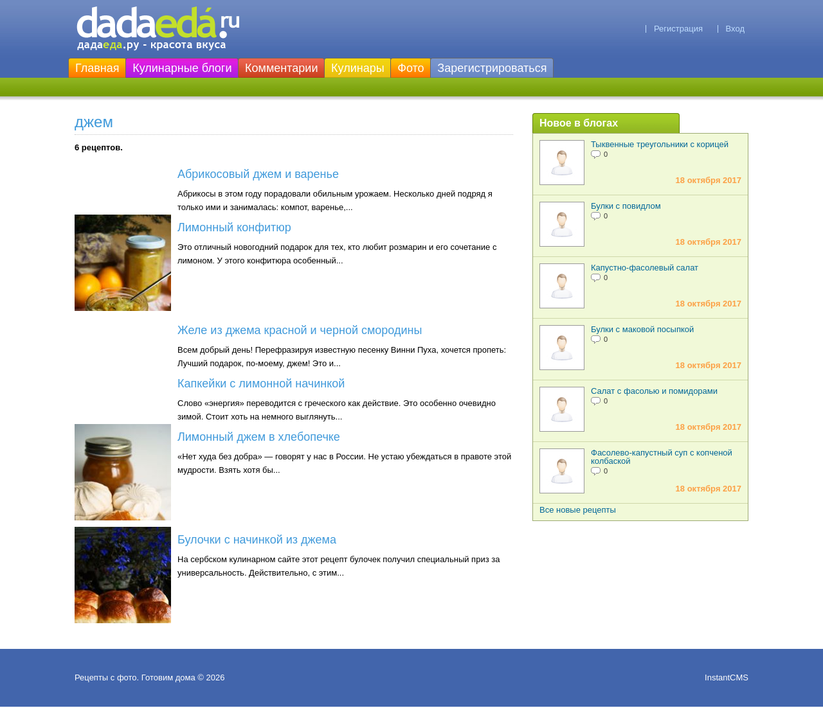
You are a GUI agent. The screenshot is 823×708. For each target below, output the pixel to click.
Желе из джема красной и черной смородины (299, 330)
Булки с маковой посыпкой (642, 329)
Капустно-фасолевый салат (644, 267)
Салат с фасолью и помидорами (654, 391)
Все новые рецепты (577, 510)
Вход (735, 28)
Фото (410, 68)
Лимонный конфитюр (234, 227)
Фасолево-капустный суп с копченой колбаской (661, 457)
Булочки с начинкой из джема (256, 539)
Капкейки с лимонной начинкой (261, 383)
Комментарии (281, 68)
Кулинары (357, 68)
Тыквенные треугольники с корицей (659, 144)
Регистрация (678, 28)
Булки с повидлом (626, 206)
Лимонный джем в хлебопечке (258, 436)
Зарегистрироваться (492, 68)
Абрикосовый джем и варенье (258, 174)
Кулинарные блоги (181, 68)
